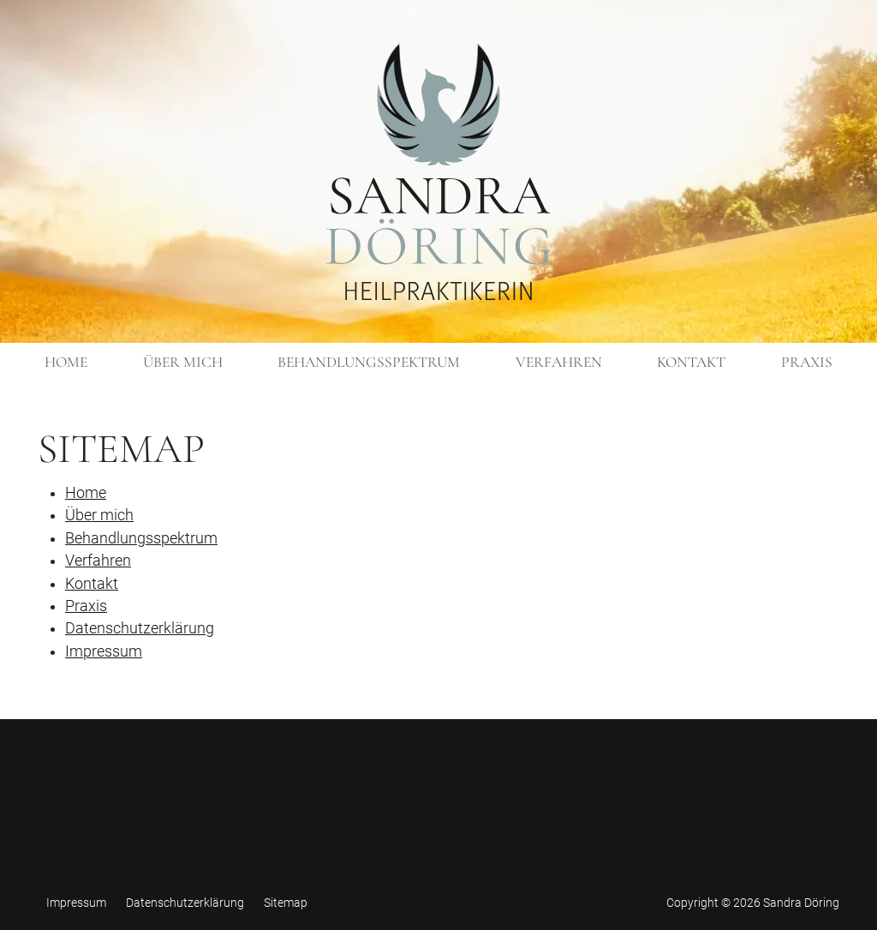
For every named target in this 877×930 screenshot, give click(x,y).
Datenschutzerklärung (139, 628)
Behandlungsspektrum (141, 538)
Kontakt (91, 583)
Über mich (99, 515)
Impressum (103, 651)
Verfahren (98, 560)
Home (85, 492)
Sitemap (285, 903)
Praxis (86, 606)
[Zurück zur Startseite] (438, 171)
